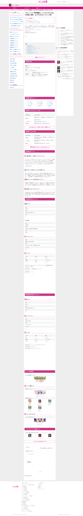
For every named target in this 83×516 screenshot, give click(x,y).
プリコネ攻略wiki (24, 494)
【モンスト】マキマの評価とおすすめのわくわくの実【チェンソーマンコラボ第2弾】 (65, 54)
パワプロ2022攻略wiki (25, 498)
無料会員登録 (64, 1)
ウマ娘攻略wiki (24, 486)
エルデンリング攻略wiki (25, 509)
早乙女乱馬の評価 (13, 63)
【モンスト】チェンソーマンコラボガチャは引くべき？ (65, 59)
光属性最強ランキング (14, 45)
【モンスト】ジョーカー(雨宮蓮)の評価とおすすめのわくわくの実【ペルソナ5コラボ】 (67, 68)
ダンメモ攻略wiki (24, 508)
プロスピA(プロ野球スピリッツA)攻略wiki (28, 505)
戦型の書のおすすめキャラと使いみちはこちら (40, 147)
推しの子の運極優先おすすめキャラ (16, 23)
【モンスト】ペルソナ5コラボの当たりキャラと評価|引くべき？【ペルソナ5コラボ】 (65, 65)
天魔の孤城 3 (49, 105)
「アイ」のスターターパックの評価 (16, 21)
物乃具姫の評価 (13, 78)
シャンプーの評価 (13, 69)
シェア (26, 36)
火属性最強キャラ (34, 70)
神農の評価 (12, 80)
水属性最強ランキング (14, 40)
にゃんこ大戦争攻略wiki (25, 493)
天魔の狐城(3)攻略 (37, 119)
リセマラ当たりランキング (15, 34)
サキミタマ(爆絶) (40, 101)
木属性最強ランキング (14, 42)
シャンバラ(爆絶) (30, 103)
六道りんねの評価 (13, 65)
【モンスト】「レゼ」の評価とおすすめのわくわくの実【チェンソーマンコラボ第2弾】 (65, 57)
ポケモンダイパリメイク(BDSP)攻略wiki (28, 484)
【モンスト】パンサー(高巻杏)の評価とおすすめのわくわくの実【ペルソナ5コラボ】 (67, 62)
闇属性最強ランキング (14, 47)
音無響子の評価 (13, 71)
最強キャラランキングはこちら (32, 20)
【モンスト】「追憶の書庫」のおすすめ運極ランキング (67, 31)
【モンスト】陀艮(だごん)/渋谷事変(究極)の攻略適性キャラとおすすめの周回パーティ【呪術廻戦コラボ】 (67, 44)
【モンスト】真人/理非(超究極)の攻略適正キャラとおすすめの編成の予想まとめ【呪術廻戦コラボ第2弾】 (67, 37)
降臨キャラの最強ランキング (15, 49)
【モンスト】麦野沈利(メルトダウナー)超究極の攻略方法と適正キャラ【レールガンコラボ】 (67, 34)
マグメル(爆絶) (49, 101)
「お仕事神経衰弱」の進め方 (15, 25)
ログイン (69, 1)
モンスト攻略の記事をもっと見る (68, 78)
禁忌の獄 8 (40, 105)
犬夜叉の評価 (12, 58)
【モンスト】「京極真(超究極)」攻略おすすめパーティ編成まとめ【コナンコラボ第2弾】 (65, 76)
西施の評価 (12, 82)
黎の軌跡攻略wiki (24, 501)
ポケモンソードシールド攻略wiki (27, 511)
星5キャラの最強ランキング (15, 51)
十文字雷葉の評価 (13, 73)
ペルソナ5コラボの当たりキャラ (40, 441)
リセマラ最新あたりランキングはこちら (33, 21)
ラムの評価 (12, 67)
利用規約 (41, 448)
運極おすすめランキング (14, 36)
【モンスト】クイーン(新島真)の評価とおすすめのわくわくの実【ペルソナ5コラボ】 (67, 71)
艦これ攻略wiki (24, 504)
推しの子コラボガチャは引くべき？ (16, 17)
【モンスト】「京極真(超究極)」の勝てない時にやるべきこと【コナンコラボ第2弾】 (65, 74)
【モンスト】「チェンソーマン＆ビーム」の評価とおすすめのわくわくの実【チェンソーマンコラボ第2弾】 (65, 51)
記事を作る (59, 1)
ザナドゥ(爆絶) (29, 101)
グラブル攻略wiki (24, 487)
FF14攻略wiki (24, 502)
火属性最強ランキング (14, 38)
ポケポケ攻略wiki (24, 497)
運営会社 (39, 486)
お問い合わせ (40, 484)
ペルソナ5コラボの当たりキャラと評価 (33, 22)
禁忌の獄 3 (30, 105)
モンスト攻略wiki (24, 490)
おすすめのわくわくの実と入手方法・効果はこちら (39, 127)
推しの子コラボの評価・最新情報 (16, 19)
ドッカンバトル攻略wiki (25, 491)
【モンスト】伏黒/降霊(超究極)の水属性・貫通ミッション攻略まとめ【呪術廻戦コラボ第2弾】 (67, 40)
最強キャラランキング (39, 57)
